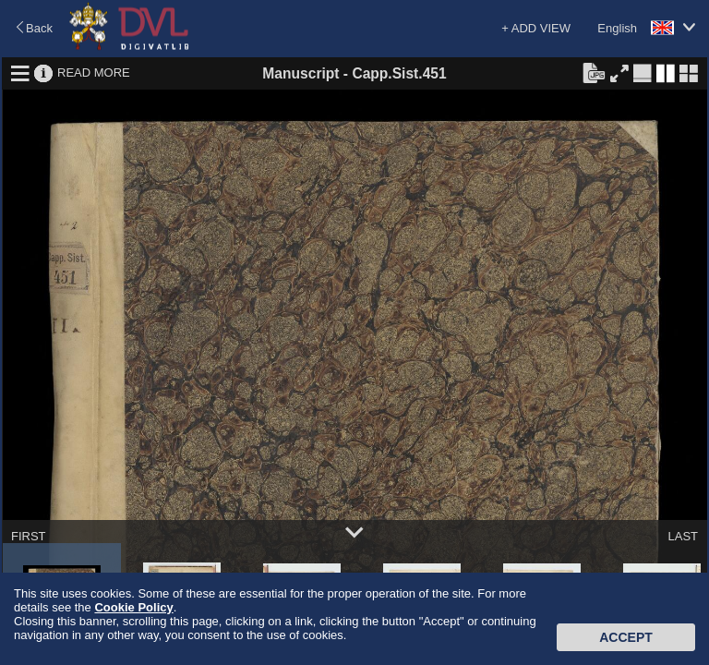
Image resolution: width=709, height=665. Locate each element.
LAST (682, 536)
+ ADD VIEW (536, 28)
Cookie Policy (133, 607)
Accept (626, 637)
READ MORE (93, 72)
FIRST (28, 536)
